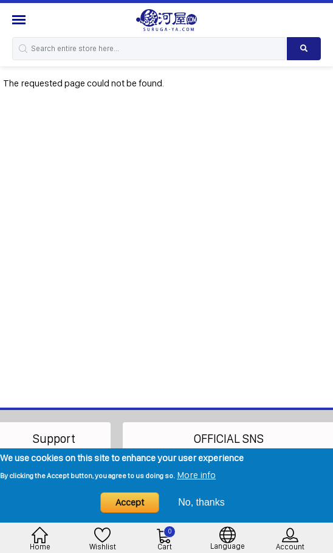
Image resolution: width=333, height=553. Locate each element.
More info (196, 475)
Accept (129, 502)
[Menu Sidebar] (20, 20)
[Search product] (304, 48)
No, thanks (201, 502)
